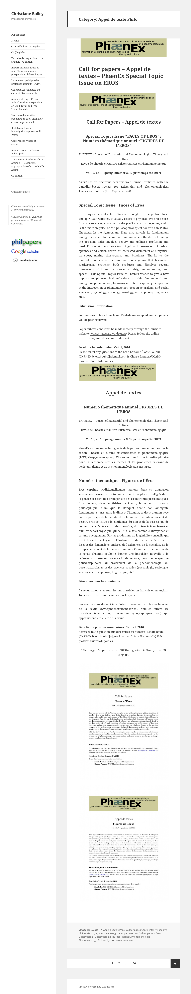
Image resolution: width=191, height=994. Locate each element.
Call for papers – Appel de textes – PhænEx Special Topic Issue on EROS (121, 75)
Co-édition (16, 175)
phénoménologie (88, 933)
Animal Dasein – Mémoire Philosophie (25, 152)
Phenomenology (87, 940)
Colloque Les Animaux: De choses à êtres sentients (25, 91)
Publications (18, 34)
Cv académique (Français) (25, 46)
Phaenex (125, 936)
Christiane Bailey (27, 13)
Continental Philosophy (153, 929)
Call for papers (147, 933)
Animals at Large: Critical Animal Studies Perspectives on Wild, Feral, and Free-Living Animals (26, 104)
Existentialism (86, 936)
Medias (15, 40)
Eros (158, 933)
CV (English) (18, 52)
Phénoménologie (140, 936)
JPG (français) (150, 650)
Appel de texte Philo (114, 929)
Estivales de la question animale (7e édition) (24, 60)
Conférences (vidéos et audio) (23, 142)
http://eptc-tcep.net (101, 457)
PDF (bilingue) (128, 650)
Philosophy (104, 940)
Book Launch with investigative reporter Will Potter (26, 131)
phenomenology (107, 933)
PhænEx (84, 448)
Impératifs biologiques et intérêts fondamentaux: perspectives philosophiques (26, 71)
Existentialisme (103, 936)
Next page (175, 963)
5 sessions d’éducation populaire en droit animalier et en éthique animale (27, 119)
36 (135, 962)
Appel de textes (129, 933)
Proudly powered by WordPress (96, 986)
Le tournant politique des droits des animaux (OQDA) (26, 82)
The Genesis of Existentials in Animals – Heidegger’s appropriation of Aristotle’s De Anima (27, 164)
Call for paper (133, 929)
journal (116, 936)
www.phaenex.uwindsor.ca (108, 333)
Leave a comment (123, 940)
